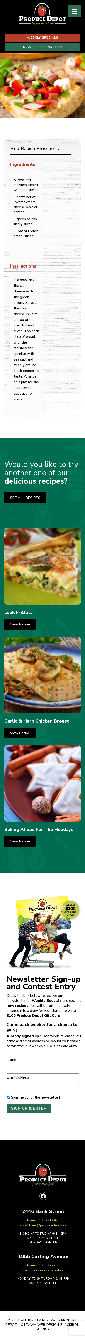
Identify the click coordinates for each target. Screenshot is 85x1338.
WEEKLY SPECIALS (42, 37)
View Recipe (20, 624)
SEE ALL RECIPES (25, 497)
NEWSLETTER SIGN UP (42, 47)
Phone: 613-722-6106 (43, 1265)
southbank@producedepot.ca (43, 1225)
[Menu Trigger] (74, 11)
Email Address (18, 1077)
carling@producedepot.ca (43, 1270)
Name (11, 1059)
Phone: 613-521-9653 (43, 1220)
